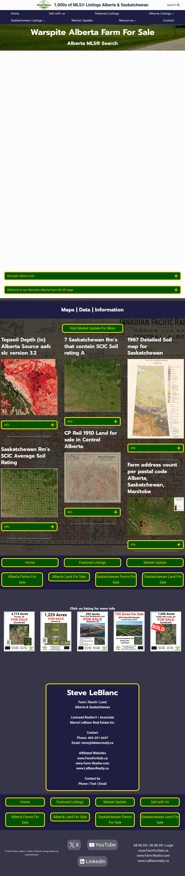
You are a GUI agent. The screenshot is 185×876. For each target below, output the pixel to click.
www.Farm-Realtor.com (92, 763)
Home (15, 13)
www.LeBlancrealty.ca (153, 861)
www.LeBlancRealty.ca (92, 768)
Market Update (82, 20)
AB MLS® (140, 845)
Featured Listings (107, 13)
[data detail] (29, 424)
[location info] (92, 276)
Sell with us (57, 13)
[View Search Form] (173, 5)
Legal (169, 845)
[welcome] (92, 290)
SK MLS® (156, 845)
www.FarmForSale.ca (92, 758)
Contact (168, 20)
